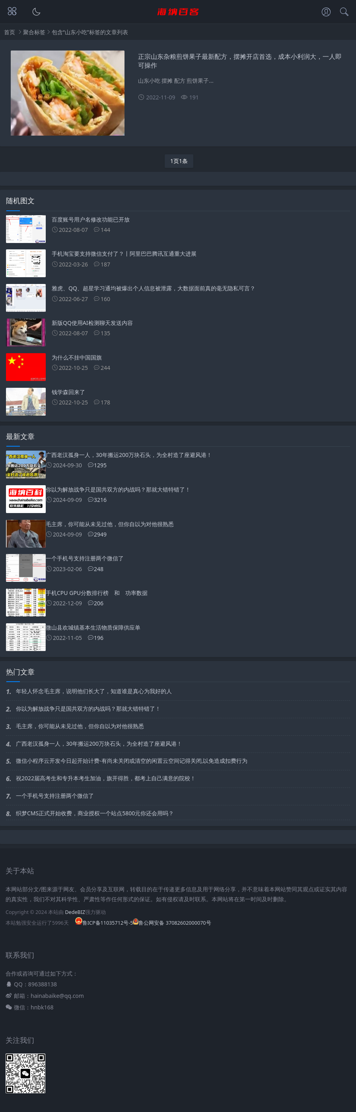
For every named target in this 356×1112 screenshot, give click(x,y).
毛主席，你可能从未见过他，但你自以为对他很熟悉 (80, 726)
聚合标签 (34, 32)
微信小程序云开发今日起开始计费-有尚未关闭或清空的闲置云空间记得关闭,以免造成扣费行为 (131, 760)
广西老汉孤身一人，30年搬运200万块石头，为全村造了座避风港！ (99, 743)
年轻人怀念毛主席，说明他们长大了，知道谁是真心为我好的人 (94, 691)
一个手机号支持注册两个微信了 (55, 795)
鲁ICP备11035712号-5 (104, 923)
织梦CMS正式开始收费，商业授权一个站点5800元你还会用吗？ (95, 813)
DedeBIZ (75, 912)
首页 (9, 32)
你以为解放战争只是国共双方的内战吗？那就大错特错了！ (88, 708)
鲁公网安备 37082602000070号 (172, 923)
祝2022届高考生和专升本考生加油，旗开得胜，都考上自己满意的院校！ (106, 778)
